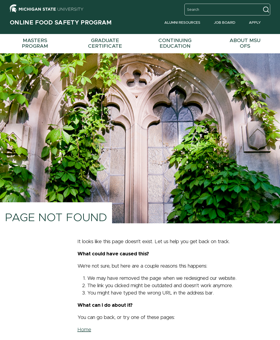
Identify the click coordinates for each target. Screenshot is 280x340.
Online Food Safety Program (61, 23)
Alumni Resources (182, 22)
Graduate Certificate (105, 43)
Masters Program (35, 43)
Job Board (224, 22)
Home (84, 329)
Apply (255, 22)
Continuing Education (174, 43)
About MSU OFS (244, 43)
